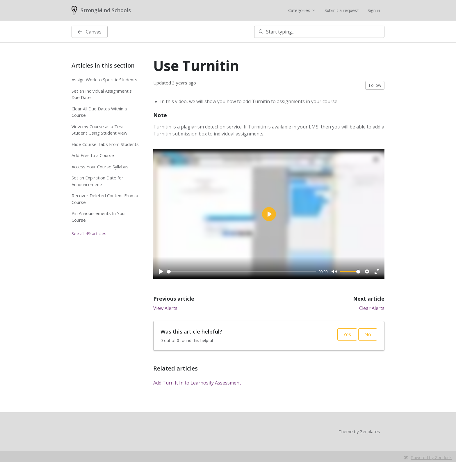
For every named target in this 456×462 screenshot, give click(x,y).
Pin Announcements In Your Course (99, 216)
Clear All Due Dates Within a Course (99, 112)
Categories (302, 10)
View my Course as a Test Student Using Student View (99, 130)
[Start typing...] (319, 32)
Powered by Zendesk (431, 457)
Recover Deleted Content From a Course (105, 199)
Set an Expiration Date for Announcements (97, 181)
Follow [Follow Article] (375, 85)
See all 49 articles (89, 233)
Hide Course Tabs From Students (105, 144)
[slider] (241, 271)
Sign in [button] (374, 10)
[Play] (160, 271)
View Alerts (165, 308)
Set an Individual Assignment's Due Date (102, 94)
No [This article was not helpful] (367, 334)
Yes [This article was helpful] (347, 334)
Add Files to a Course (93, 155)
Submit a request (342, 10)
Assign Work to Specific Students (104, 79)
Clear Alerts (371, 308)
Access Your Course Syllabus (100, 167)
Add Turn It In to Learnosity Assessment (197, 383)
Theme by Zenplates (359, 431)
